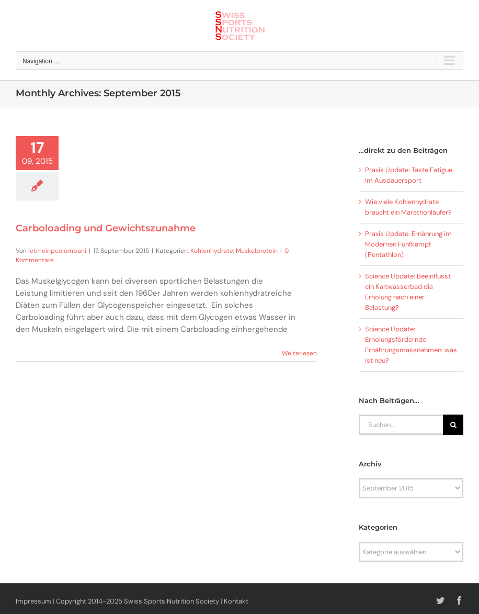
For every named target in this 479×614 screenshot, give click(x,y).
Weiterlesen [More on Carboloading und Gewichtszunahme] (299, 353)
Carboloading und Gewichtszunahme (106, 228)
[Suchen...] (401, 425)
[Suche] (453, 425)
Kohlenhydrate (211, 251)
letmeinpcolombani (57, 251)
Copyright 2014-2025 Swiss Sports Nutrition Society (137, 601)
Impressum (33, 601)
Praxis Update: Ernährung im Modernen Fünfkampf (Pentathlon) (408, 244)
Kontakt (236, 601)
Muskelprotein (257, 251)
